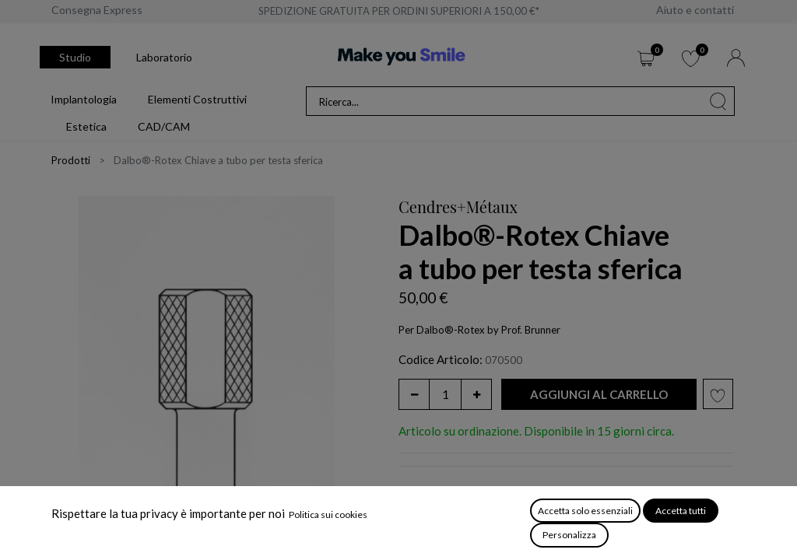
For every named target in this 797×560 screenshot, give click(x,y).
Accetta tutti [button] (680, 510)
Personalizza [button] (569, 535)
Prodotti (70, 160)
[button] (598, 394)
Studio (75, 57)
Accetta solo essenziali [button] (585, 510)
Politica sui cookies (328, 514)
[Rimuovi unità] (414, 394)
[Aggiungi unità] (476, 394)
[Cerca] (718, 101)
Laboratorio (164, 57)
